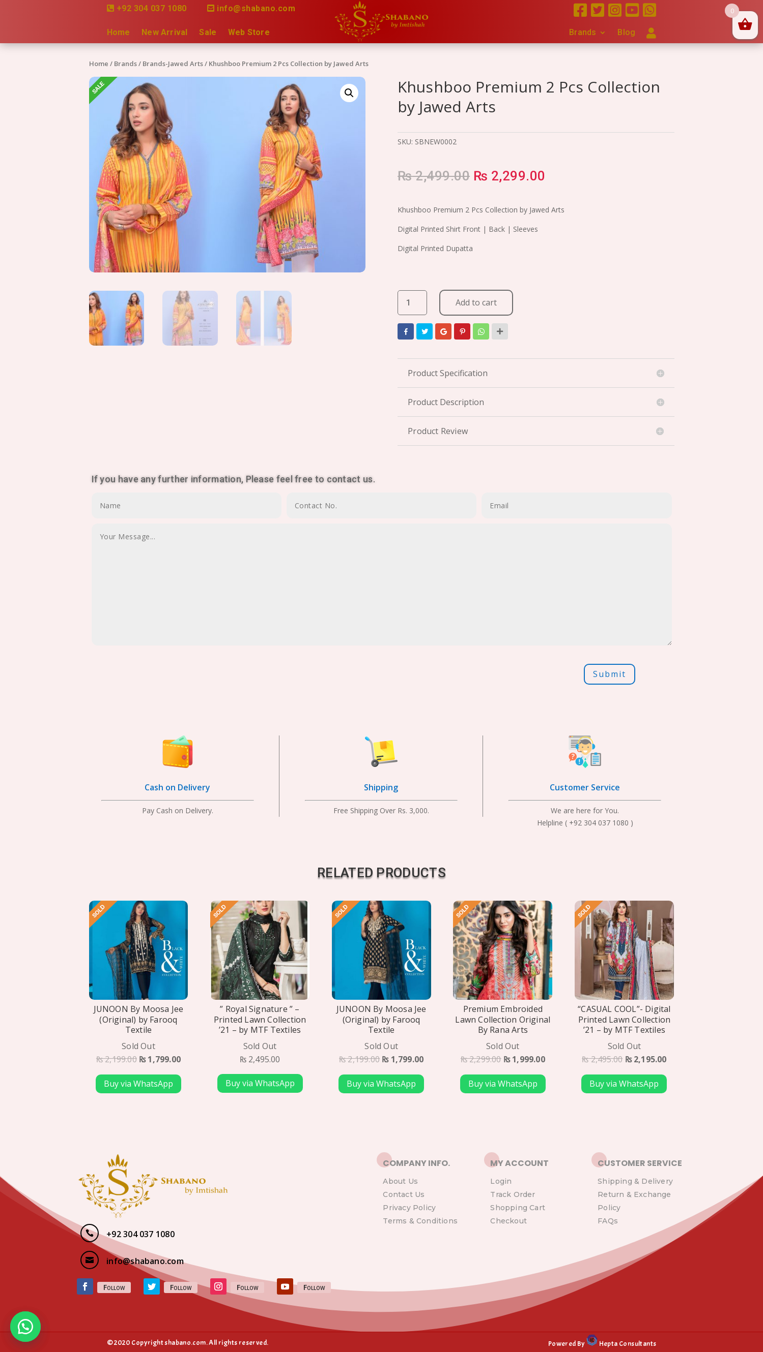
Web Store (249, 33)
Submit (609, 674)
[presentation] (169, 674)
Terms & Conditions (420, 1220)
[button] (25, 1326)
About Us (400, 1181)
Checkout (508, 1220)
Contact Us (404, 1194)
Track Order (512, 1194)
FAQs (608, 1220)
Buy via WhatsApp (138, 1083)
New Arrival (164, 33)
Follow (114, 1287)
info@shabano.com (256, 8)
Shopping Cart (517, 1207)
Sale (207, 33)
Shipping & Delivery (635, 1181)
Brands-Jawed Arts (173, 63)
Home (118, 33)
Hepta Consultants (627, 1343)
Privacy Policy (409, 1207)
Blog (626, 33)
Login (501, 1181)
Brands (582, 33)
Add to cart (476, 302)
